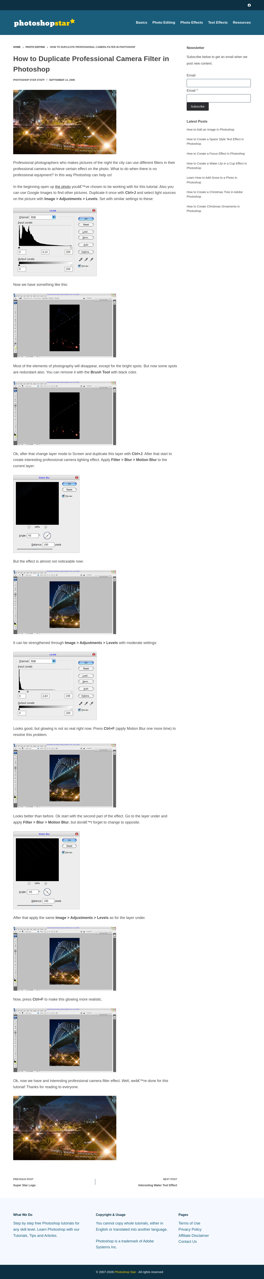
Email (191, 75)
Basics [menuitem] (141, 22)
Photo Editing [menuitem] (163, 22)
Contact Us (187, 1242)
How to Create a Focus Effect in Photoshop (216, 153)
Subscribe (198, 106)
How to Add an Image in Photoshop (210, 129)
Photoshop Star (125, 1272)
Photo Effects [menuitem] (191, 22)
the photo (63, 187)
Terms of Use (189, 1223)
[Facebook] (249, 5)
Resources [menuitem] (242, 22)
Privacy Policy (190, 1229)
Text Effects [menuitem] (218, 22)
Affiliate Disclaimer (193, 1236)
